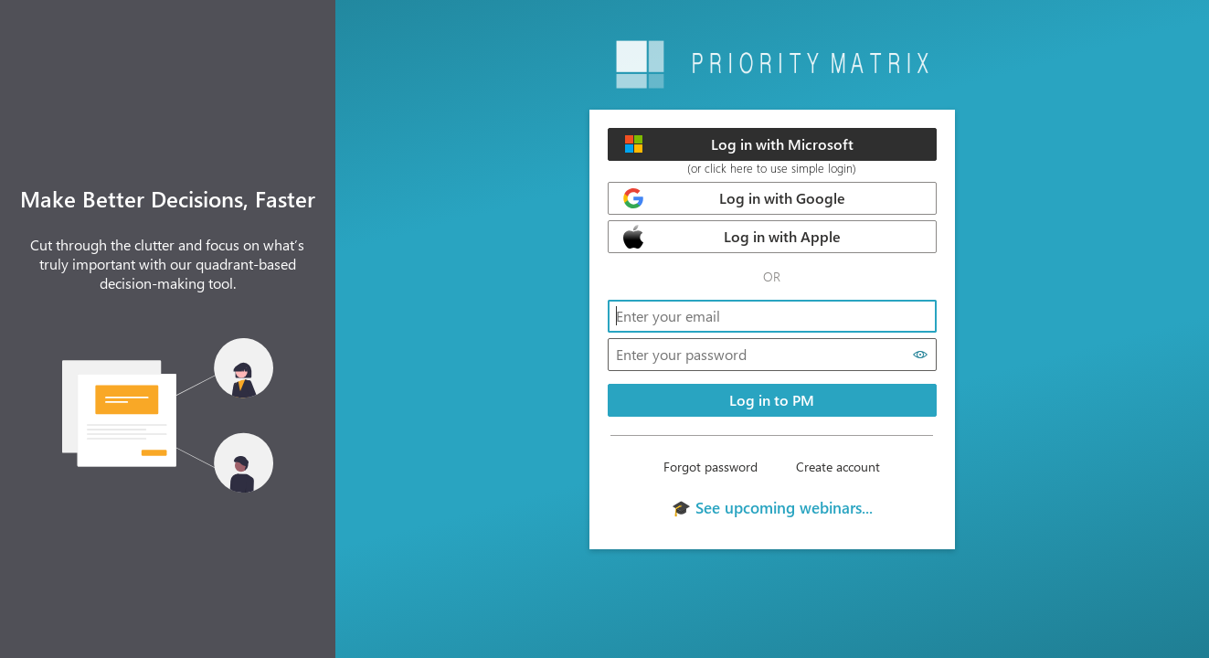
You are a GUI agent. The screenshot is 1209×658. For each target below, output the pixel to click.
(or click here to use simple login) (771, 167)
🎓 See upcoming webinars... (772, 507)
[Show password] (921, 354)
